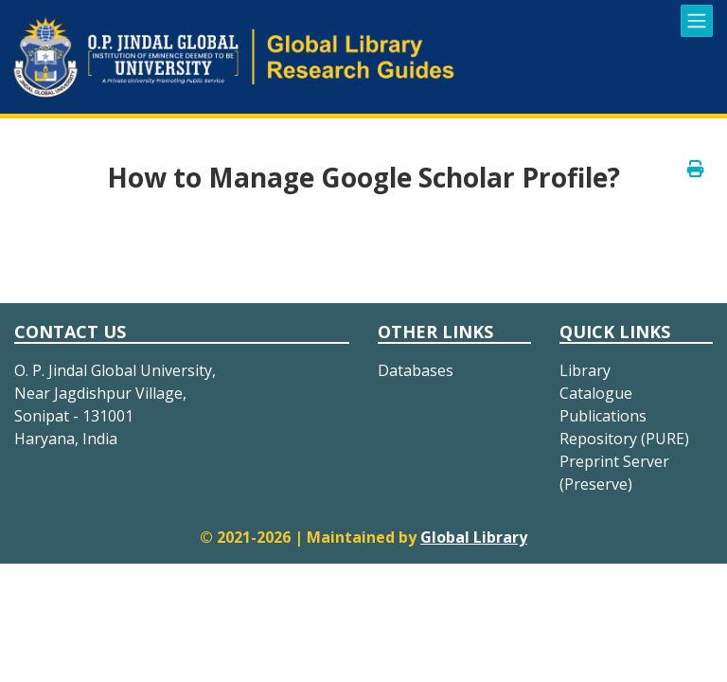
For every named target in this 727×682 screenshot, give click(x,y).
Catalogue (595, 393)
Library (585, 370)
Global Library (473, 537)
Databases (415, 370)
